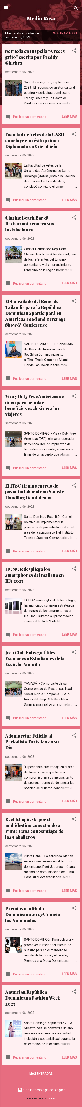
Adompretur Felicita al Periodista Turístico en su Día (32, 741)
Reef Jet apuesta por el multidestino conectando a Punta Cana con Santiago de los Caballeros (34, 828)
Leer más (69, 117)
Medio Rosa (41, 18)
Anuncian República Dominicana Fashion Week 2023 (32, 998)
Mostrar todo (65, 33)
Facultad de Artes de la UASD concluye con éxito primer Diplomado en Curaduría (34, 140)
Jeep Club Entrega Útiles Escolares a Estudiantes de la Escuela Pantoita (35, 658)
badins (51, 1098)
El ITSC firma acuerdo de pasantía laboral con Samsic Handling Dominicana (34, 491)
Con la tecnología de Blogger (41, 1090)
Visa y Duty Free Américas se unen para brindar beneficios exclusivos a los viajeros (34, 405)
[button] (74, 51)
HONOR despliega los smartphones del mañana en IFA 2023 (34, 575)
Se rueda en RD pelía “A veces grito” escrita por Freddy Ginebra (35, 57)
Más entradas (41, 1073)
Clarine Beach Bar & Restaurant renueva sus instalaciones (29, 223)
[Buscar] (76, 9)
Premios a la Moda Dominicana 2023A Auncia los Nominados (32, 914)
